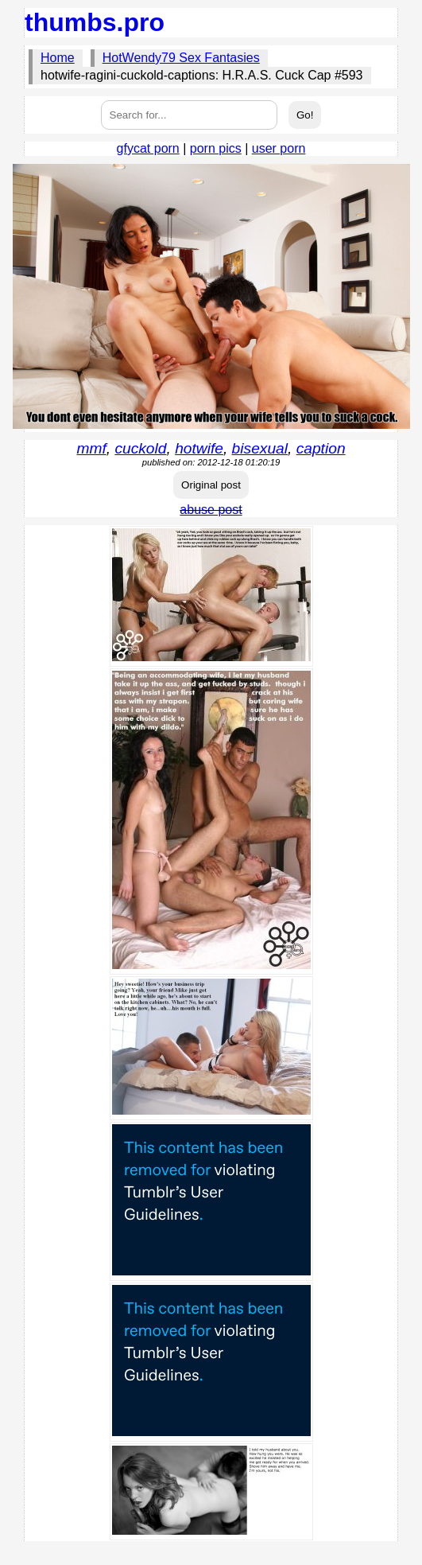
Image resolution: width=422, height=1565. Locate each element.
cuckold (140, 448)
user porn (279, 148)
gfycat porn (148, 148)
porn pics (216, 148)
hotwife (199, 448)
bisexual (260, 448)
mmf (91, 448)
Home (58, 57)
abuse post (211, 509)
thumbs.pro (95, 22)
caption (321, 448)
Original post (211, 485)
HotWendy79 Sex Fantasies (181, 57)
